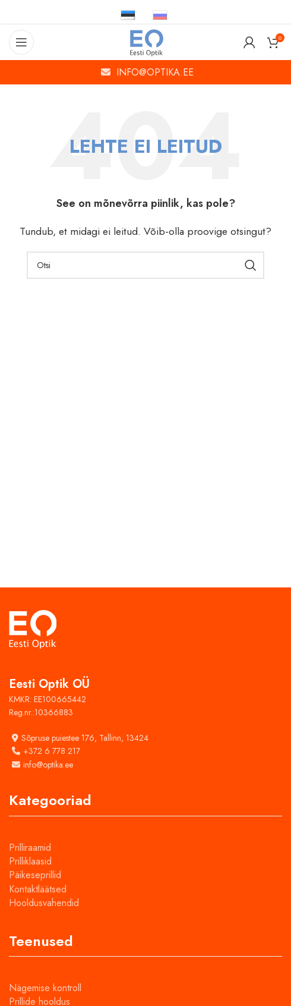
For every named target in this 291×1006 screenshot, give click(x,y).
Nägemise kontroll (45, 988)
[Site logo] (146, 41)
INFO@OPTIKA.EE (155, 72)
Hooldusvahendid (44, 903)
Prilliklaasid (30, 861)
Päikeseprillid (35, 875)
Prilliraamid (30, 847)
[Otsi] (145, 265)
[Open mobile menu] (21, 42)
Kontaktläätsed (38, 889)
